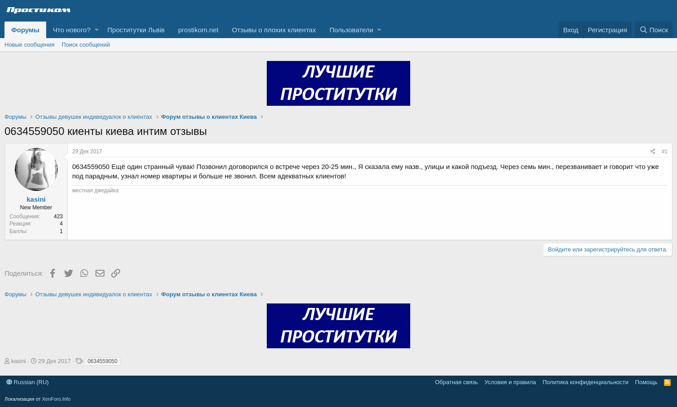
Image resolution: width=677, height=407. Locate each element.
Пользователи (351, 30)
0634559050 (102, 361)
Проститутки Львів (136, 30)
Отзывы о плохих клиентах (274, 30)
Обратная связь (456, 382)
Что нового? (72, 30)
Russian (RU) (27, 382)
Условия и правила (510, 382)
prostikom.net (198, 30)
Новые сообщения (29, 44)
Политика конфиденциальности (585, 382)
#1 (665, 151)
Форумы (25, 30)
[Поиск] (654, 30)
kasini (36, 199)
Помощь (646, 382)
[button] (96, 30)
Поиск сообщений (86, 44)
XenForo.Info (56, 399)
